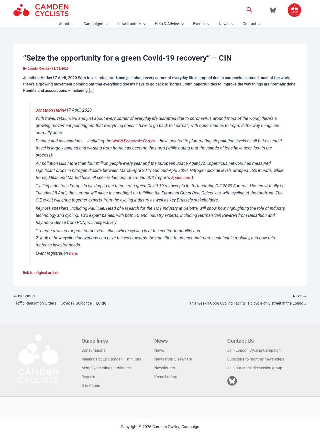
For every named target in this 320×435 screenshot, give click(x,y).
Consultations (93, 350)
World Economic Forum (133, 140)
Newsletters (164, 367)
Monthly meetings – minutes (106, 367)
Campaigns (98, 24)
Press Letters (165, 376)
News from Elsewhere (173, 359)
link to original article (41, 272)
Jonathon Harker (51, 110)
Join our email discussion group (255, 367)
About (70, 24)
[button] (249, 10)
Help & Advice (169, 24)
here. (73, 253)
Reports (88, 376)
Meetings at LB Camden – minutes (111, 359)
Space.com (181, 177)
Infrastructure (133, 24)
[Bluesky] (273, 10)
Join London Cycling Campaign (254, 350)
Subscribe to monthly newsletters (256, 359)
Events (200, 24)
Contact (247, 24)
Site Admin (90, 385)
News (223, 24)
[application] (76, 24)
